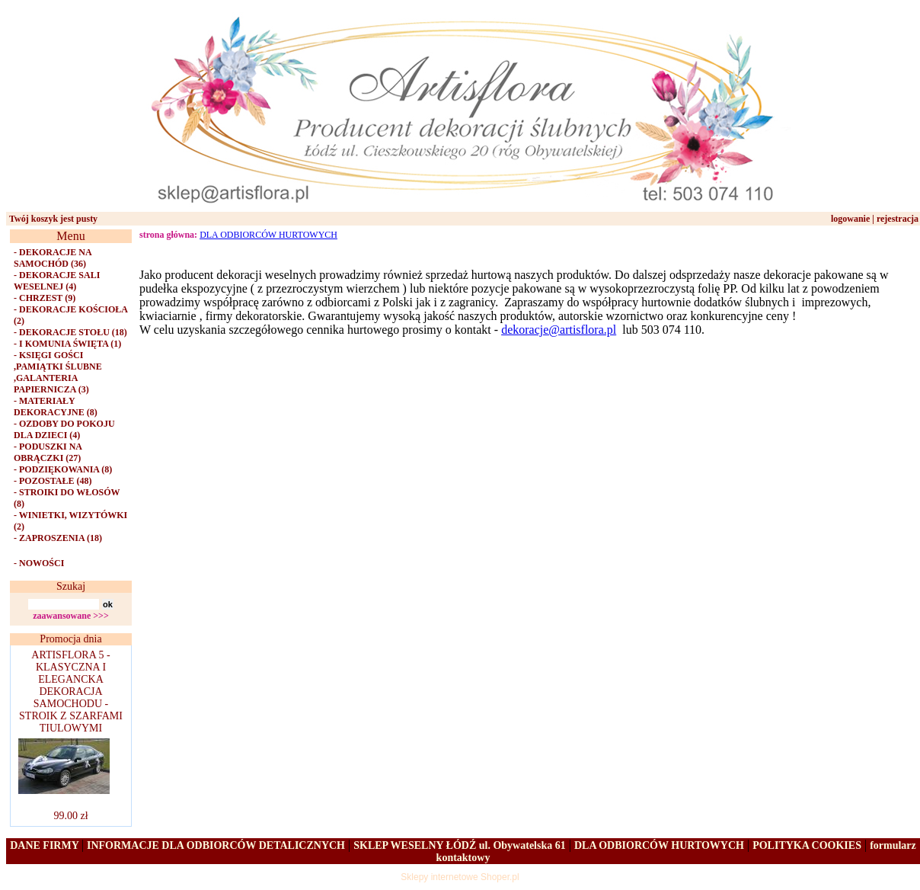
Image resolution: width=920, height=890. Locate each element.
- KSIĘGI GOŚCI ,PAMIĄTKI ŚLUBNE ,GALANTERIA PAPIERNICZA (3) (58, 372)
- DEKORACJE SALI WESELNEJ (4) (57, 281)
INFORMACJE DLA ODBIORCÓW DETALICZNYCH (216, 845)
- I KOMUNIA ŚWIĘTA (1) (67, 343)
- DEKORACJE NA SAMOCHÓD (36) (52, 258)
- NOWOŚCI (39, 563)
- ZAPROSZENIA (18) (58, 538)
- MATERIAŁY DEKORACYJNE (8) (55, 406)
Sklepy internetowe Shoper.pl (460, 877)
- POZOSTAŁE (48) (52, 480)
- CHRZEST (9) (44, 298)
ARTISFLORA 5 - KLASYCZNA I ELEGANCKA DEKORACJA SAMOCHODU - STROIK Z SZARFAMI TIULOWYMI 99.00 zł (68, 735)
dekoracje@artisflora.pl (558, 329)
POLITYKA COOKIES (806, 845)
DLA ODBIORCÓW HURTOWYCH (268, 234)
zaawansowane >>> (71, 615)
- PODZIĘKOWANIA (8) (63, 469)
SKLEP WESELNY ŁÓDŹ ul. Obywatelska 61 (459, 845)
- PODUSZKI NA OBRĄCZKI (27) (47, 452)
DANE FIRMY (45, 845)
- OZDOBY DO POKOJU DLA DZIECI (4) (64, 429)
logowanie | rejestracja (874, 218)
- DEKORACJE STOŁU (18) (70, 332)
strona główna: (168, 234)
